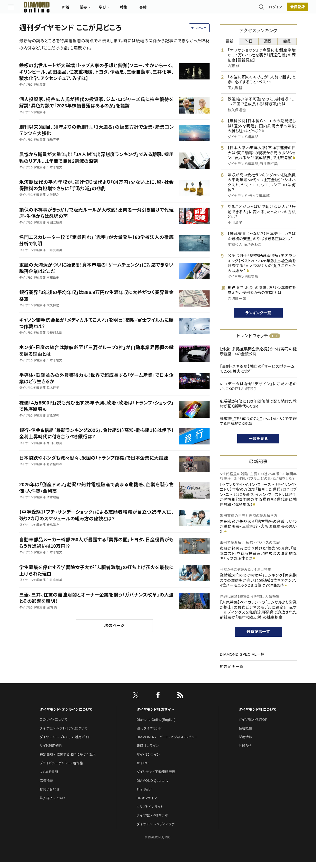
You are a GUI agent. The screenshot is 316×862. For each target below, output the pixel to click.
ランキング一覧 (258, 313)
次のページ (114, 625)
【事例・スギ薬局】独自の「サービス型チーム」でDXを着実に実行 (258, 369)
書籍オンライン (148, 746)
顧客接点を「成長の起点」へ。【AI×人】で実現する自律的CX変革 (258, 421)
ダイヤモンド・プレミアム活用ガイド (65, 737)
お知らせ (245, 746)
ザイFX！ (143, 763)
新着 (77, 9)
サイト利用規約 (51, 746)
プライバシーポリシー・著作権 (61, 763)
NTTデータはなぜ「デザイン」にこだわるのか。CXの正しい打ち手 (258, 386)
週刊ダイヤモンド (149, 728)
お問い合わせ (50, 789)
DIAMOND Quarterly (153, 781)
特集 (135, 9)
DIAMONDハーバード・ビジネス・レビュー (167, 737)
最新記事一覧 (258, 632)
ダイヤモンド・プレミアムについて (63, 728)
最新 (230, 41)
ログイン (264, 9)
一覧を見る (258, 439)
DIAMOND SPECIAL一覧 (242, 654)
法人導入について (53, 798)
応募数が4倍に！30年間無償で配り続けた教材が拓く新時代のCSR (258, 404)
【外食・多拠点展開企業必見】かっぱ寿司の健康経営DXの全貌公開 (258, 351)
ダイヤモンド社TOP (253, 720)
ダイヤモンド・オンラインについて (66, 709)
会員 (287, 41)
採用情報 (245, 737)
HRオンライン (147, 798)
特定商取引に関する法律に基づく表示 (67, 754)
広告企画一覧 (231, 666)
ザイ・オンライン (148, 754)
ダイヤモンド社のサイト (155, 709)
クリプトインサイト (150, 807)
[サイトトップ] (43, 8)
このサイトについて (53, 720)
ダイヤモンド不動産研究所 (156, 772)
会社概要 (245, 728)
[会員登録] (286, 9)
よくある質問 (49, 772)
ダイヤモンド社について (257, 709)
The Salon (145, 789)
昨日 (249, 41)
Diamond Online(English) (156, 720)
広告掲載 (46, 781)
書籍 (154, 9)
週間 (268, 41)
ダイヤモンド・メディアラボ (156, 824)
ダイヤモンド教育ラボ (152, 815)
